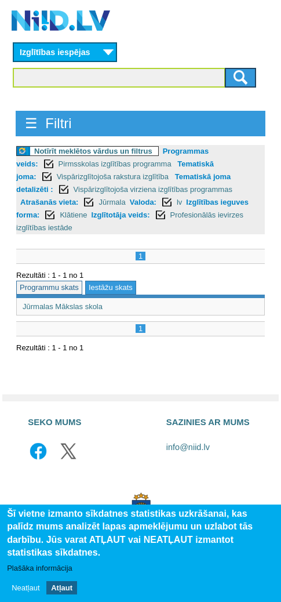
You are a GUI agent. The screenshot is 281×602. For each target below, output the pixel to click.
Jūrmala (111, 202)
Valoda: (143, 202)
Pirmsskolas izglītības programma (116, 163)
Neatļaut (25, 588)
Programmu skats (49, 287)
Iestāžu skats (111, 287)
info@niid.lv (188, 447)
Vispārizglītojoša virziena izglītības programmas (153, 189)
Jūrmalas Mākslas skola (63, 306)
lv (179, 202)
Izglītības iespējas (55, 52)
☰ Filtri (48, 123)
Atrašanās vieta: (49, 202)
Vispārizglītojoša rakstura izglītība (114, 176)
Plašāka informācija (39, 568)
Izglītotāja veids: (120, 215)
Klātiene (73, 215)
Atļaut (61, 588)
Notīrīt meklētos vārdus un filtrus (93, 151)
